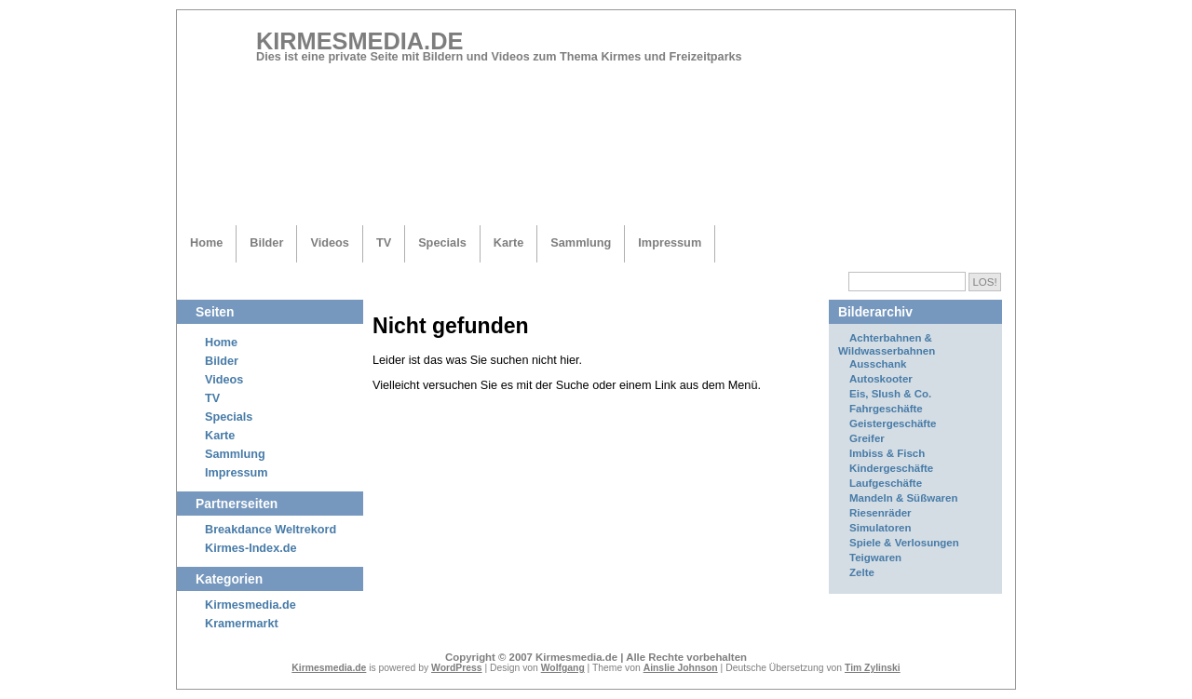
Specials (442, 242)
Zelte (861, 572)
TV (383, 242)
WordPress (456, 668)
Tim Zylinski (873, 668)
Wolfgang (563, 668)
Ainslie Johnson (680, 668)
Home (206, 242)
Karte (509, 242)
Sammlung (580, 242)
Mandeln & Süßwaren (903, 498)
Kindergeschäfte (891, 468)
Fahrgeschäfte (886, 408)
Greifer (867, 438)
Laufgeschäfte (885, 483)
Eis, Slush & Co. (890, 393)
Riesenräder (880, 512)
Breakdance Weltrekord (270, 529)
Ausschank (877, 364)
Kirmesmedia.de (359, 41)
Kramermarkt (241, 623)
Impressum (669, 242)
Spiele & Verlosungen (904, 542)
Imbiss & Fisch (887, 453)
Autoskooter (881, 378)
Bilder (266, 242)
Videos (329, 242)
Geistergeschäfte (892, 423)
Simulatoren (880, 527)
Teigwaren (875, 557)
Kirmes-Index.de (250, 548)
